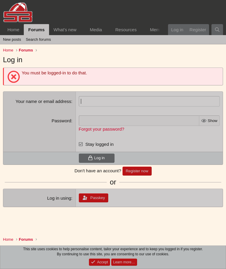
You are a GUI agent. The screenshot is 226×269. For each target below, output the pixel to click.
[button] (81, 29)
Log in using (59, 198)
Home (13, 29)
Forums (36, 29)
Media (96, 29)
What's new (65, 29)
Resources (126, 29)
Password (61, 120)
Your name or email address (43, 101)
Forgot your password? (101, 129)
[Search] (217, 29)
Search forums (38, 39)
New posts (12, 39)
